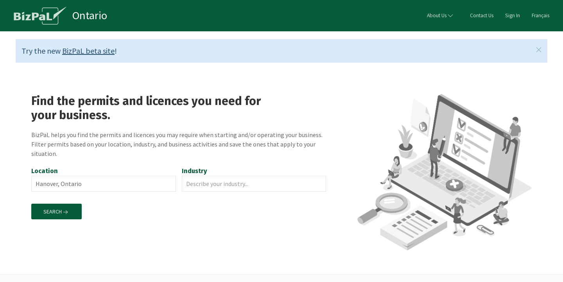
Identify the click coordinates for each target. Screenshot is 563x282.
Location (44, 171)
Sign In (512, 15)
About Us (440, 16)
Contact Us (481, 15)
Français (540, 15)
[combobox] (103, 184)
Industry (195, 171)
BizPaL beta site (88, 51)
